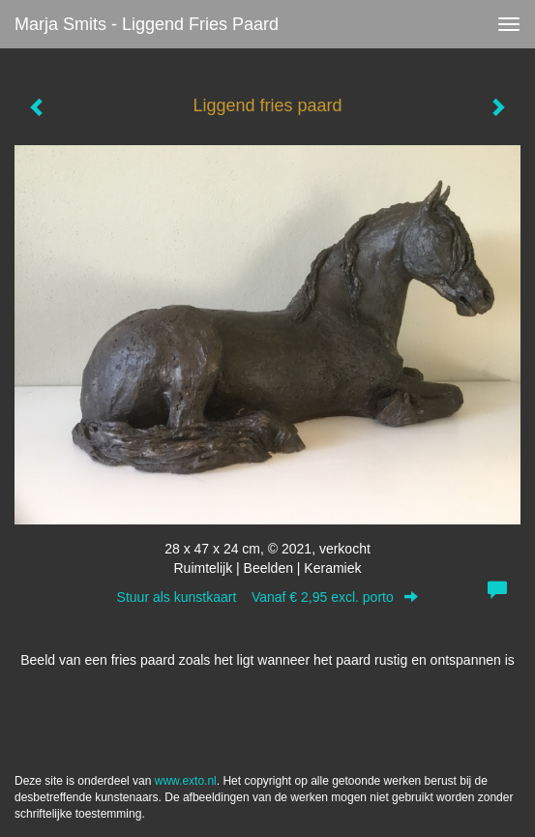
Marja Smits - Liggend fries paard (147, 24)
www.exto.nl (186, 781)
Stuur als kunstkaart (268, 597)
